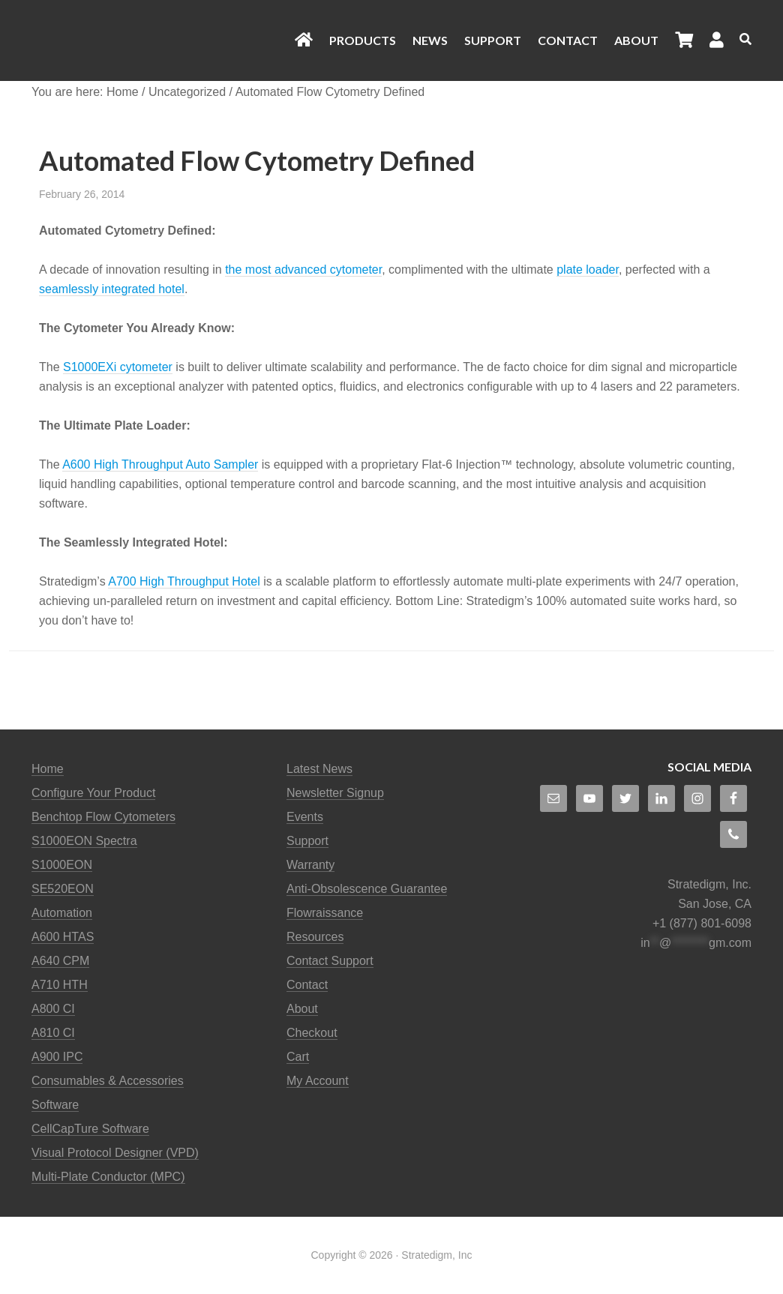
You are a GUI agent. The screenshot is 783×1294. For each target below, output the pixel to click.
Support (307, 840)
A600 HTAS (63, 936)
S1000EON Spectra (84, 840)
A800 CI (53, 1008)
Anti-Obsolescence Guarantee (366, 888)
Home (48, 768)
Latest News (319, 768)
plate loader (587, 269)
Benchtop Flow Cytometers (104, 816)
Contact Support (330, 960)
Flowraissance (324, 912)
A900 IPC (57, 1056)
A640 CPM (60, 960)
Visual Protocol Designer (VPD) (115, 1152)
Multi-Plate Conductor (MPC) (108, 1176)
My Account (317, 1080)
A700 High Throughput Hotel (184, 581)
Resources (315, 936)
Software (55, 1104)
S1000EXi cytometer (117, 367)
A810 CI (53, 1032)
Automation (62, 912)
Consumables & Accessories (108, 1080)
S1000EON (62, 864)
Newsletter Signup (335, 792)
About (302, 1008)
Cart (297, 1056)
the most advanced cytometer (303, 269)
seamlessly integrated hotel (111, 289)
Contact (307, 984)
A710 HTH (60, 984)
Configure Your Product (93, 792)
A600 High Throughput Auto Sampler (160, 464)
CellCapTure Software (90, 1128)
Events (304, 816)
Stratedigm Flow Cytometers (144, 40)
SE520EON (63, 888)
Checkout (312, 1032)
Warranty (310, 864)
